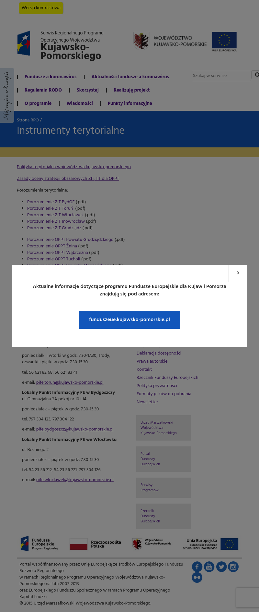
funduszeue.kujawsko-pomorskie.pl (129, 320)
